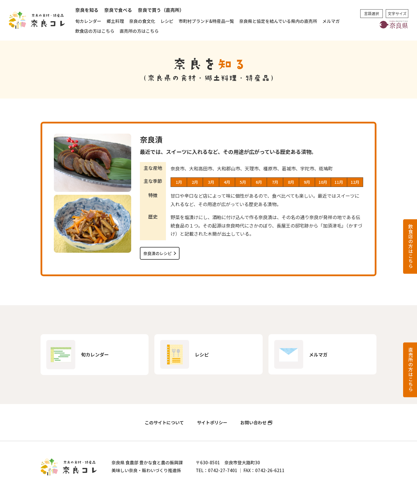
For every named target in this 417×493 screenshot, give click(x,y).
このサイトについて (164, 422)
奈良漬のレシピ (157, 253)
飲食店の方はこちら (94, 31)
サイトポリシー (212, 422)
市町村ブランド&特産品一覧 (206, 21)
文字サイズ (397, 13)
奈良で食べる (118, 9)
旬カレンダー (88, 21)
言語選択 (371, 13)
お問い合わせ (253, 422)
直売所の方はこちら (139, 31)
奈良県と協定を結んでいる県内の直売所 (278, 21)
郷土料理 (115, 21)
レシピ (166, 21)
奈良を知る (86, 9)
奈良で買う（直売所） (161, 9)
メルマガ (331, 21)
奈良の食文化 (142, 21)
